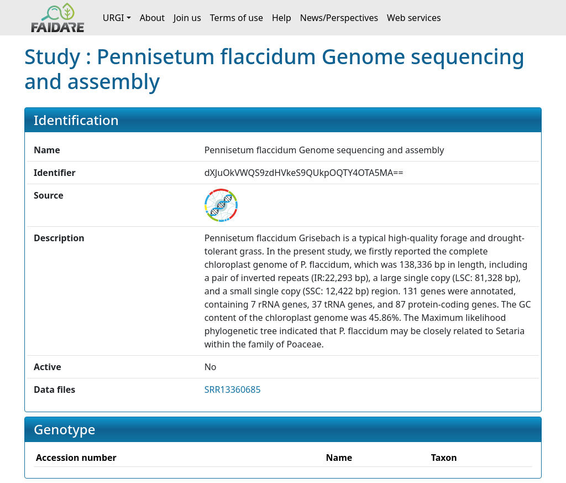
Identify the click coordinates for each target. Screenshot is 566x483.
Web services (414, 18)
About (152, 18)
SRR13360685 (233, 389)
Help (281, 18)
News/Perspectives (339, 18)
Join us (187, 18)
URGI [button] (113, 18)
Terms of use (236, 18)
